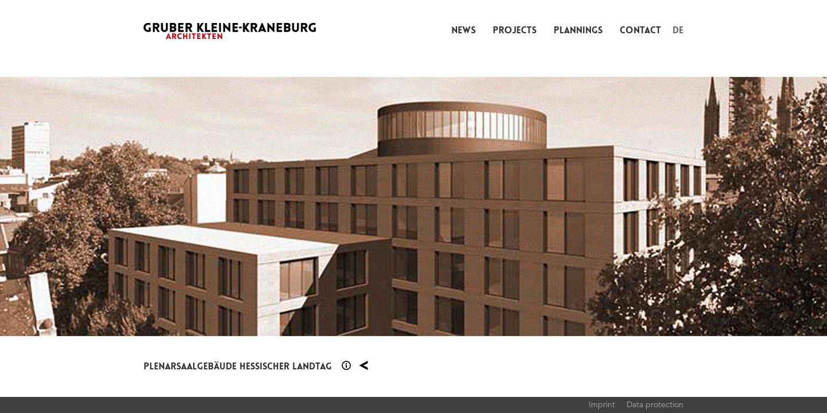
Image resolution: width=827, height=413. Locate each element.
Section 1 (346, 365)
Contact (640, 30)
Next (620, 206)
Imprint (602, 404)
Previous (206, 206)
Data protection (655, 404)
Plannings (578, 30)
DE (678, 30)
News (463, 30)
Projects (514, 30)
